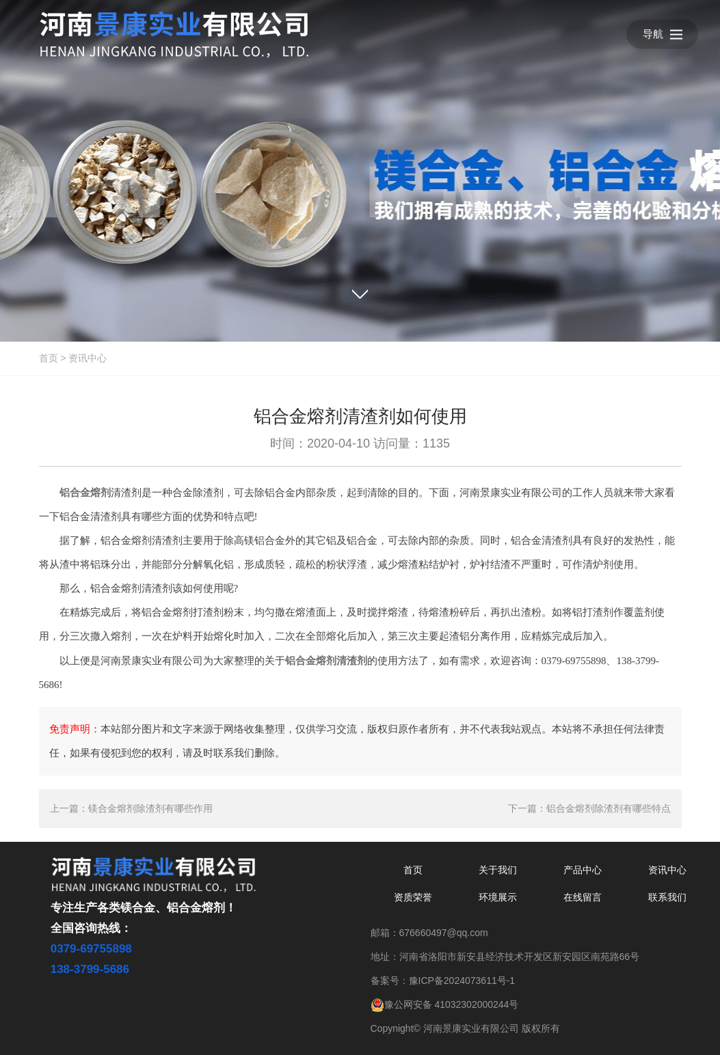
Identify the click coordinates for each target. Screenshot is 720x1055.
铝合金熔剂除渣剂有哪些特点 (608, 808)
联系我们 (667, 897)
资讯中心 (87, 358)
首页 (48, 358)
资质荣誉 (413, 897)
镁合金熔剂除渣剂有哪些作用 (150, 808)
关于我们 (498, 869)
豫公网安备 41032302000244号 (445, 1004)
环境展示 (498, 897)
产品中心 (582, 869)
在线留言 (582, 897)
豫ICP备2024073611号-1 (462, 980)
